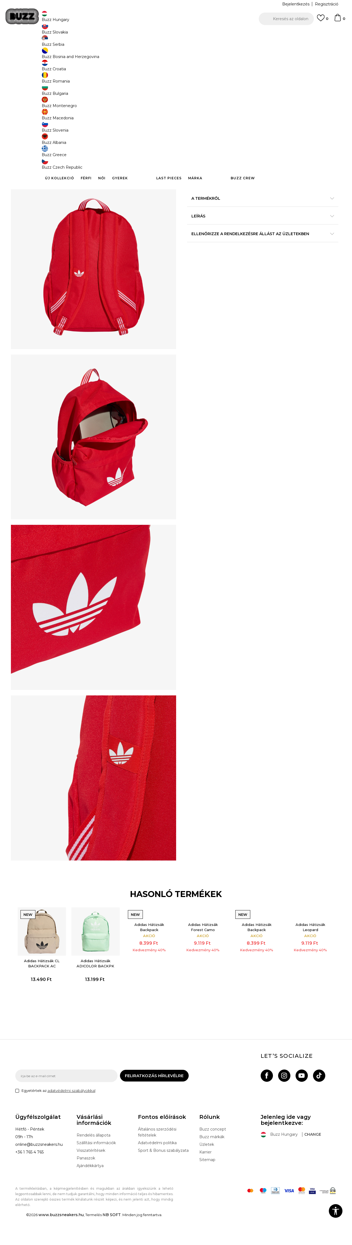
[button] (286, 19)
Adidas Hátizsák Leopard (307, 951)
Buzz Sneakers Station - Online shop (44, 44)
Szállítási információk (96, 1170)
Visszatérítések (91, 1177)
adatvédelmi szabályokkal (71, 1117)
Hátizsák (159, 44)
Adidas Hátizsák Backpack (150, 951)
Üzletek (206, 1171)
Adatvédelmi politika (157, 1170)
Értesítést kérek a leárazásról (312, 94)
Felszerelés (104, 44)
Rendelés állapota (93, 1162)
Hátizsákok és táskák (132, 44)
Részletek (265, 201)
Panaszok (86, 1185)
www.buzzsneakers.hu (61, 1242)
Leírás (257, 230)
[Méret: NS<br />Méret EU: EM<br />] (195, 141)
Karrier (205, 1179)
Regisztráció (326, 4)
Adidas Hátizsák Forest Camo (202, 951)
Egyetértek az (58, 1118)
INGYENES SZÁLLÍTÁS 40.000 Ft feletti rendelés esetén (174, 35)
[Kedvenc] (322, 20)
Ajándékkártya (90, 1193)
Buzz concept (212, 1156)
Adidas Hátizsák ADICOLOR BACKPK (98, 986)
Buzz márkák (211, 1164)
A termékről (257, 212)
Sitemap (207, 1187)
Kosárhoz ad (221, 166)
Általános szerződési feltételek (157, 1159)
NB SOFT (112, 1242)
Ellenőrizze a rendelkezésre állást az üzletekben (257, 248)
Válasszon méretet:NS (208, 131)
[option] (176, 35)
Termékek (84, 44)
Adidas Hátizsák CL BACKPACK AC (45, 986)
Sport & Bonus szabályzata (163, 1177)
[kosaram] (339, 20)
